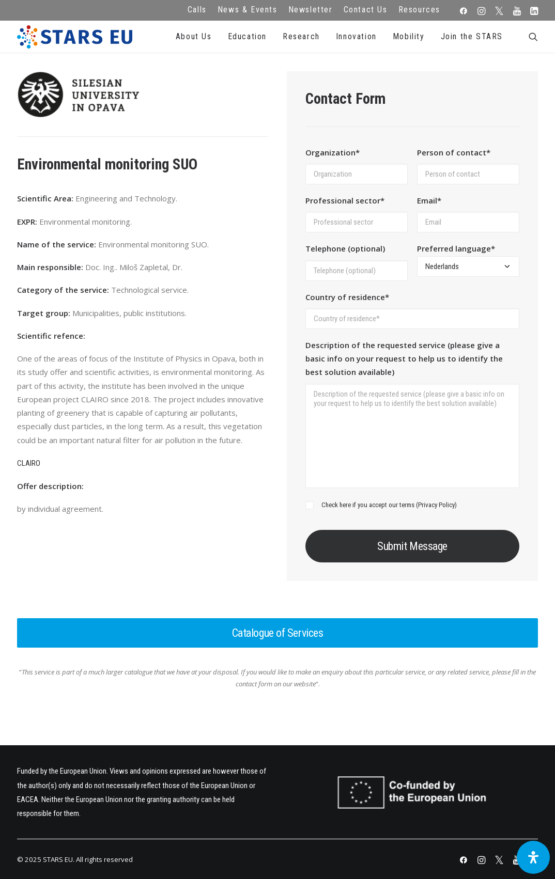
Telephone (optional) (345, 248)
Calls (197, 9)
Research (301, 36)
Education (247, 36)
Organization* (332, 152)
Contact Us (366, 9)
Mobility (409, 36)
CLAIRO (28, 463)
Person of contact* (453, 152)
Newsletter (310, 9)
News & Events (248, 9)
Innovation (356, 36)
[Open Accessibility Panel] (533, 857)
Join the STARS (472, 36)
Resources (419, 9)
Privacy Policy (436, 505)
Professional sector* (344, 200)
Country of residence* (347, 297)
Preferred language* (456, 248)
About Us (194, 36)
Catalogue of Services (277, 632)
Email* (429, 200)
